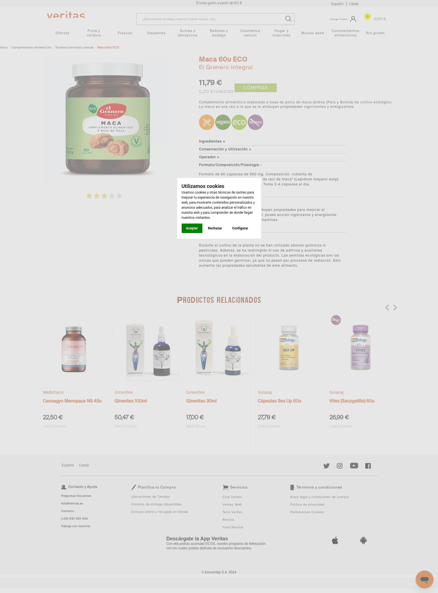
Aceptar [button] (192, 228)
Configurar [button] (240, 228)
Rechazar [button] (215, 228)
